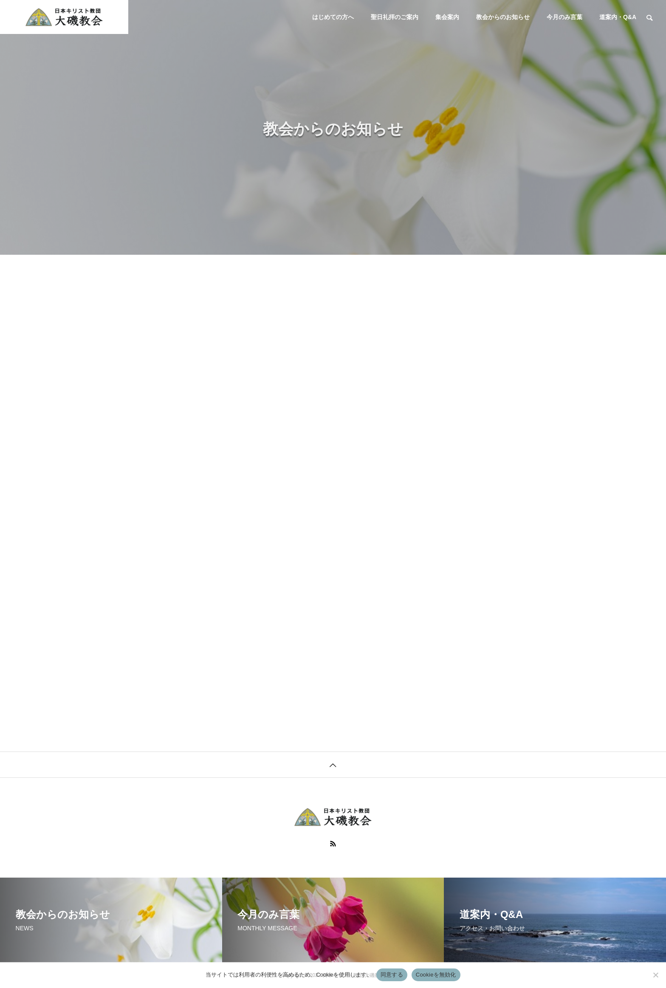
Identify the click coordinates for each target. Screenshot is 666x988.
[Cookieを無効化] (655, 975)
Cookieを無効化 (436, 974)
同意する (392, 974)
